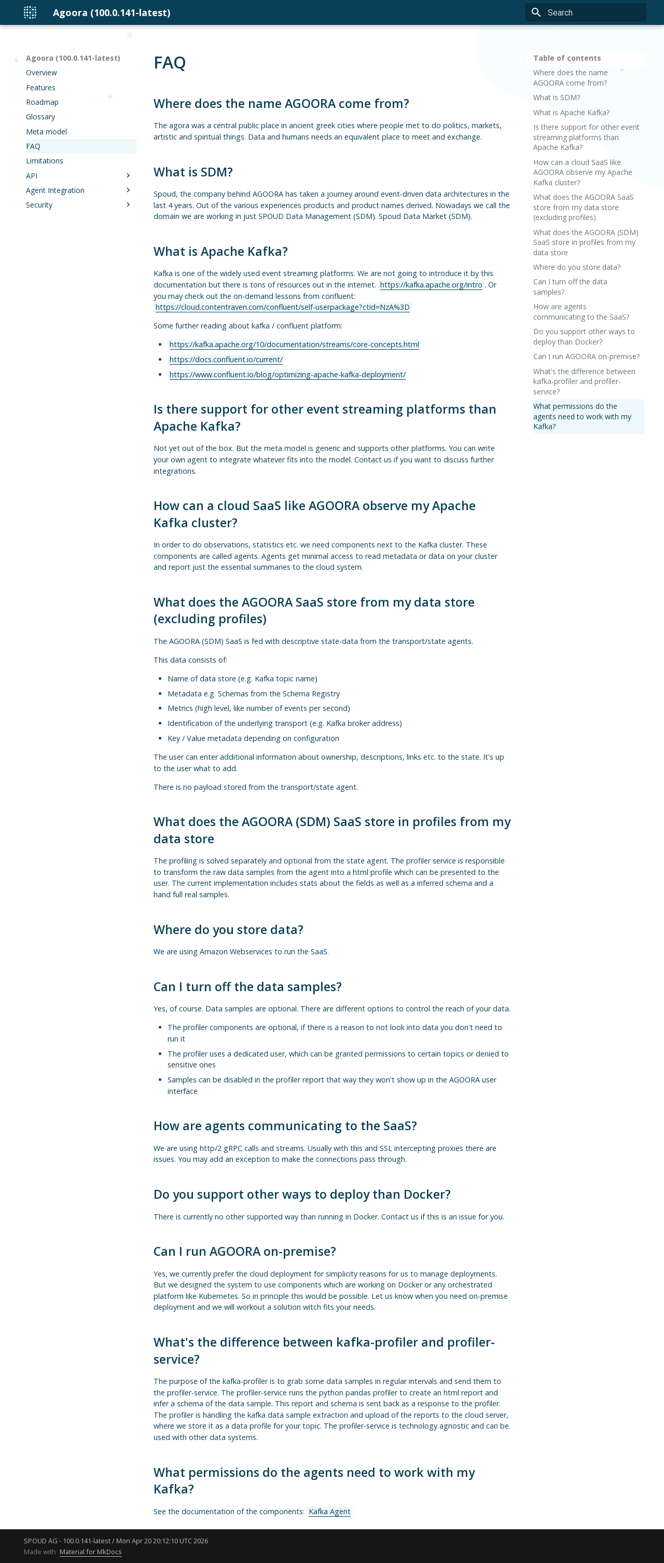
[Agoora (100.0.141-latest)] (30, 12)
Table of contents (567, 58)
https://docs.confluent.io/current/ (226, 359)
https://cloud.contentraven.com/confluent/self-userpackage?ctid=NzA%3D (283, 307)
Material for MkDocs (91, 1551)
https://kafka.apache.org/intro (431, 285)
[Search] (585, 12)
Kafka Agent (330, 1511)
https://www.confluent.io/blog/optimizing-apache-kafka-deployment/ (288, 374)
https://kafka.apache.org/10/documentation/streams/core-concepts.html (294, 344)
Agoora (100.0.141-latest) (73, 58)
